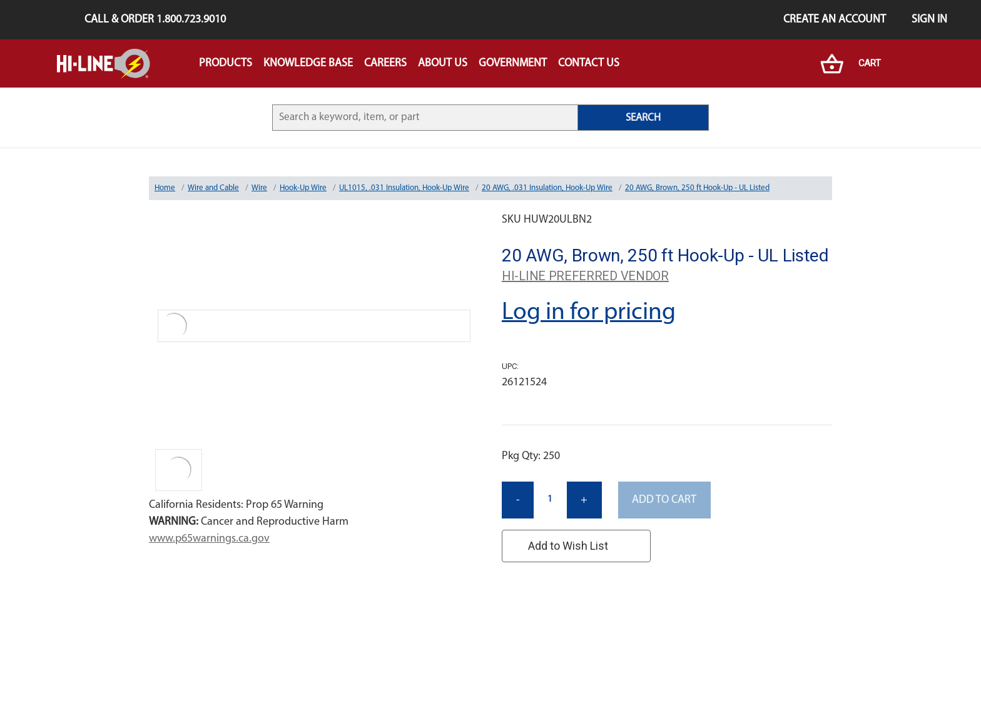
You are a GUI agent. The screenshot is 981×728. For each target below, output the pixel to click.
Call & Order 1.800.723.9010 (155, 20)
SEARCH (643, 118)
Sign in (929, 20)
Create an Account (834, 20)
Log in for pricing (589, 312)
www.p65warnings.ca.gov (209, 539)
